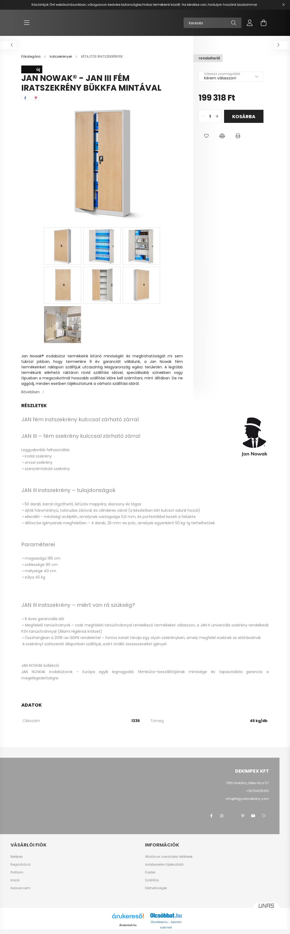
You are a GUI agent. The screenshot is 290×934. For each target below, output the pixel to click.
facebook (211, 816)
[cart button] (263, 23)
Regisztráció (20, 864)
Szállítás (152, 880)
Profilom (17, 872)
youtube (253, 816)
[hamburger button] (26, 23)
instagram (221, 816)
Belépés (17, 857)
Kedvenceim (20, 888)
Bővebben (30, 392)
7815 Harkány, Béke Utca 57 (247, 783)
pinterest (242, 816)
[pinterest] (36, 98)
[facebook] (25, 98)
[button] (206, 136)
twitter (232, 816)
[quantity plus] (217, 116)
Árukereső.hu (127, 925)
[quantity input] (210, 116)
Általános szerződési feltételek (169, 857)
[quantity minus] (203, 116)
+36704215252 (257, 791)
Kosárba (243, 116)
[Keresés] (212, 23)
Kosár (15, 880)
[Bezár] (283, 5)
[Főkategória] (31, 56)
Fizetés (150, 872)
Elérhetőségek (156, 888)
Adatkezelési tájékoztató (164, 864)
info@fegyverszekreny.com (247, 798)
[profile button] (250, 23)
